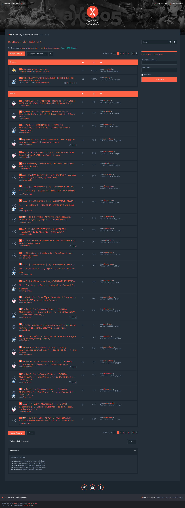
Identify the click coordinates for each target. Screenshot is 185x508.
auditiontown (27, 145)
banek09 (106, 78)
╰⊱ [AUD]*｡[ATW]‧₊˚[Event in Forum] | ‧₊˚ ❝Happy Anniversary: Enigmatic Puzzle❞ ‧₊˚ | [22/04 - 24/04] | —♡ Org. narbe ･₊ (47, 350)
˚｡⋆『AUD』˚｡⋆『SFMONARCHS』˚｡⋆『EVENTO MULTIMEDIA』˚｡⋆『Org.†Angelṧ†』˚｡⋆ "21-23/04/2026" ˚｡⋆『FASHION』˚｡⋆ (47, 392)
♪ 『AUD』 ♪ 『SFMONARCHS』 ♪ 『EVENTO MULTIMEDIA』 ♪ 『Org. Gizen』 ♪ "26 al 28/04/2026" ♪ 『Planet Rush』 (44, 128)
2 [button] (120, 53)
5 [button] (128, 53)
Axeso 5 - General (42, 71)
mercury (28, 82)
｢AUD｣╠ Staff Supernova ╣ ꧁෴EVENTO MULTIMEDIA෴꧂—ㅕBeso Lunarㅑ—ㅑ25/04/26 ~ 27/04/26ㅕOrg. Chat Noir (47, 205)
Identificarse (146, 54)
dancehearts (27, 180)
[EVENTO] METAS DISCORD (35, 69)
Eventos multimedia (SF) (24, 41)
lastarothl (56, 48)
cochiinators (27, 222)
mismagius (31, 48)
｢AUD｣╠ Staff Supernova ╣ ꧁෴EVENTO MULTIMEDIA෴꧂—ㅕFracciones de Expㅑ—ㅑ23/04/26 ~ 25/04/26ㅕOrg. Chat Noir (47, 285)
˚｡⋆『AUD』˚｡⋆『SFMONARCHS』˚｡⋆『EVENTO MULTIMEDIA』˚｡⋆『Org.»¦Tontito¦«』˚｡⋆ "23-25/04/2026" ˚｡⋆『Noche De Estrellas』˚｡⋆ (47, 312)
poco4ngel (40, 48)
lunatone (49, 48)
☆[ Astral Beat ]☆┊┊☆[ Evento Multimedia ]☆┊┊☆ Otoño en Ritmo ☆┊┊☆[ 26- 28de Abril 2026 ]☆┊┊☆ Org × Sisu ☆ (47, 102)
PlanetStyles (32, 503)
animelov (25, 341)
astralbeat (26, 105)
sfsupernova (27, 194)
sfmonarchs (26, 133)
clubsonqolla (27, 411)
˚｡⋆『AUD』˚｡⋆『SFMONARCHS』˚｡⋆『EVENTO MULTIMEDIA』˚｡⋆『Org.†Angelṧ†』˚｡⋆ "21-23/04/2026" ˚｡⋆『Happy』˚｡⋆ (47, 377)
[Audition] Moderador (69, 48)
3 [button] (123, 53)
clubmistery (26, 168)
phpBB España (28, 505)
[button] (114, 53)
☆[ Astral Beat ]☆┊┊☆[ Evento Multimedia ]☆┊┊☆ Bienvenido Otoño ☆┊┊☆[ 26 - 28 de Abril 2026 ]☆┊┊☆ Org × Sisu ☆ (47, 114)
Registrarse (158, 54)
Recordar (147, 75)
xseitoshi (23, 48)
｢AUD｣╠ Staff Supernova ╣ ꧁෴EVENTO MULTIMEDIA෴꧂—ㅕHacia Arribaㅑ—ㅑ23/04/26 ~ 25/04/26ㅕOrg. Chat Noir (47, 268)
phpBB (14, 503)
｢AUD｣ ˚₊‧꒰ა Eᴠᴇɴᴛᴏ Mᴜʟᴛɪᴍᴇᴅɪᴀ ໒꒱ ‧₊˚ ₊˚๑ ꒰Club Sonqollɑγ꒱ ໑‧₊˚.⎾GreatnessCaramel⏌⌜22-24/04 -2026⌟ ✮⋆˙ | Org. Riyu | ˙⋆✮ (46, 406)
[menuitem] (24, 3)
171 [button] (133, 53)
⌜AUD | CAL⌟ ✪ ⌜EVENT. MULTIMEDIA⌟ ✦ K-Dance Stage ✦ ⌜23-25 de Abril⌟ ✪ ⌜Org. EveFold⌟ (47, 337)
